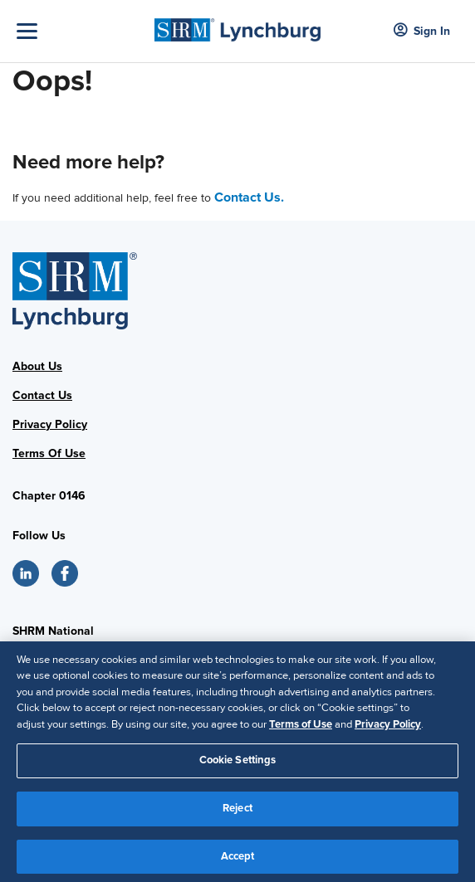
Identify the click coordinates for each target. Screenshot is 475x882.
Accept (238, 863)
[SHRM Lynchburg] (237, 24)
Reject (237, 815)
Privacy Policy (49, 424)
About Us (37, 366)
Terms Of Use (49, 453)
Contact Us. (249, 197)
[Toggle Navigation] (81, 31)
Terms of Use (300, 731)
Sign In (422, 31)
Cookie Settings (238, 768)
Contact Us (42, 395)
